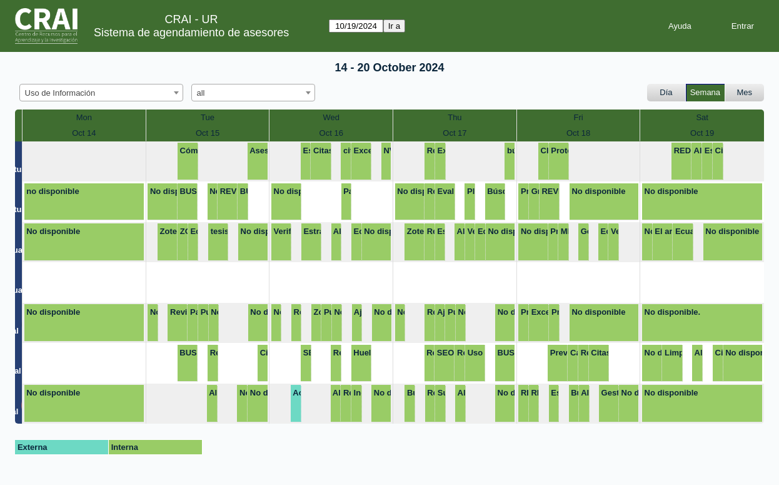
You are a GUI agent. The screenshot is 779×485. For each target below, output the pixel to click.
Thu (454, 117)
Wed (331, 117)
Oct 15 (207, 133)
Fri (578, 117)
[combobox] (101, 92)
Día (666, 92)
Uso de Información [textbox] (60, 93)
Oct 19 (702, 133)
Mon (84, 117)
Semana (705, 92)
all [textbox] (201, 93)
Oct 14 (84, 133)
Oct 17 (454, 133)
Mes (745, 92)
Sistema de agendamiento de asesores (191, 32)
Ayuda (679, 26)
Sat (702, 117)
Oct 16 (331, 133)
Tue (207, 117)
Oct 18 (578, 133)
